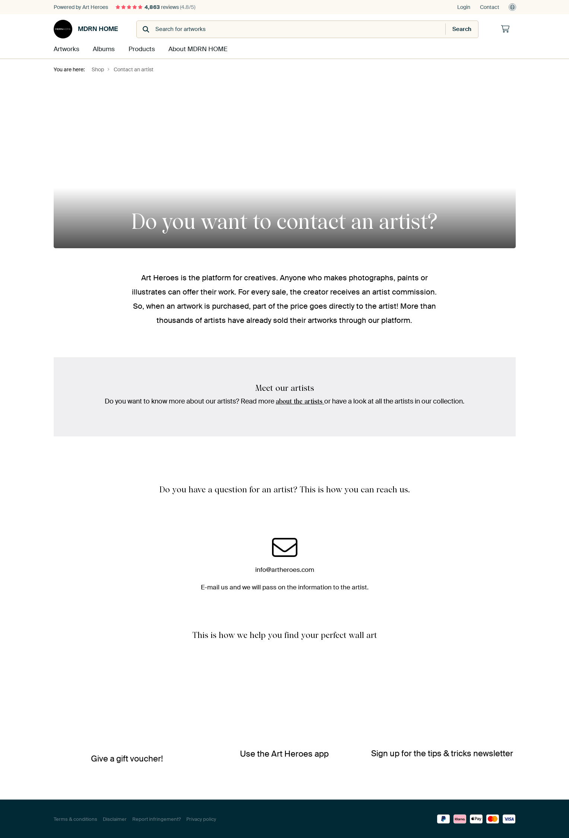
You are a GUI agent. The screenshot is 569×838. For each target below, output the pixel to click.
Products (141, 49)
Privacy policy (201, 818)
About (196, 49)
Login (463, 7)
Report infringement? (156, 818)
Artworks (66, 49)
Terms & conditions (75, 818)
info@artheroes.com (284, 568)
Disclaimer (115, 818)
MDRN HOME (86, 29)
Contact (489, 7)
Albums (103, 49)
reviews (155, 7)
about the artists (300, 401)
